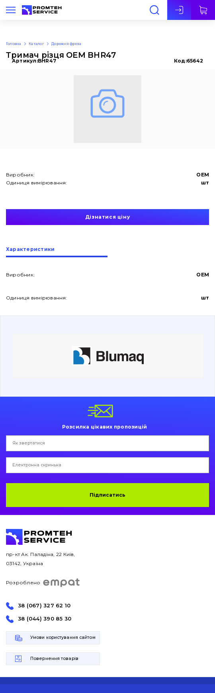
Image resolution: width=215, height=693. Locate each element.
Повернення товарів (54, 658)
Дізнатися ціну (107, 217)
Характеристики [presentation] (30, 249)
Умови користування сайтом (63, 637)
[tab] (57, 252)
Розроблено (43, 582)
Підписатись (107, 495)
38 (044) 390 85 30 (44, 618)
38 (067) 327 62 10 (44, 605)
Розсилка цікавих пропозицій (104, 426)
